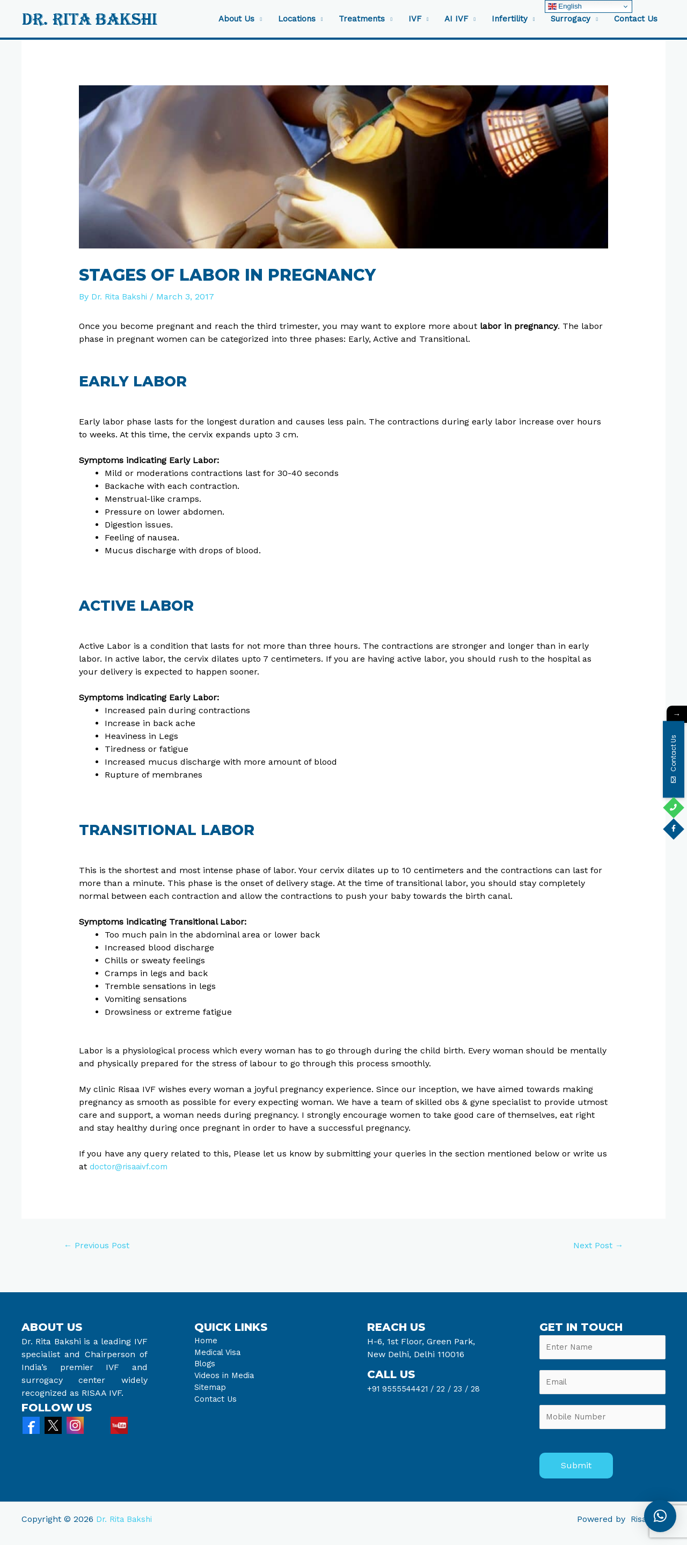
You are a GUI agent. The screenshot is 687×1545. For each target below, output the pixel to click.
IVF (414, 19)
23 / (468, 1390)
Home (206, 1343)
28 (482, 1390)
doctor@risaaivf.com (132, 1166)
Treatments (362, 19)
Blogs (205, 1369)
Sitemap (211, 1394)
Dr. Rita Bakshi (125, 1527)
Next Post (594, 1246)
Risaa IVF (647, 1527)
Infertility (510, 19)
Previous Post (100, 1246)
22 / (449, 1390)
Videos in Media (226, 1381)
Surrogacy (570, 19)
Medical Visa (219, 1356)
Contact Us (635, 19)
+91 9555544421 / (404, 1390)
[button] (660, 1516)
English (565, 6)
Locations (297, 19)
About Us (236, 19)
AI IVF (456, 19)
